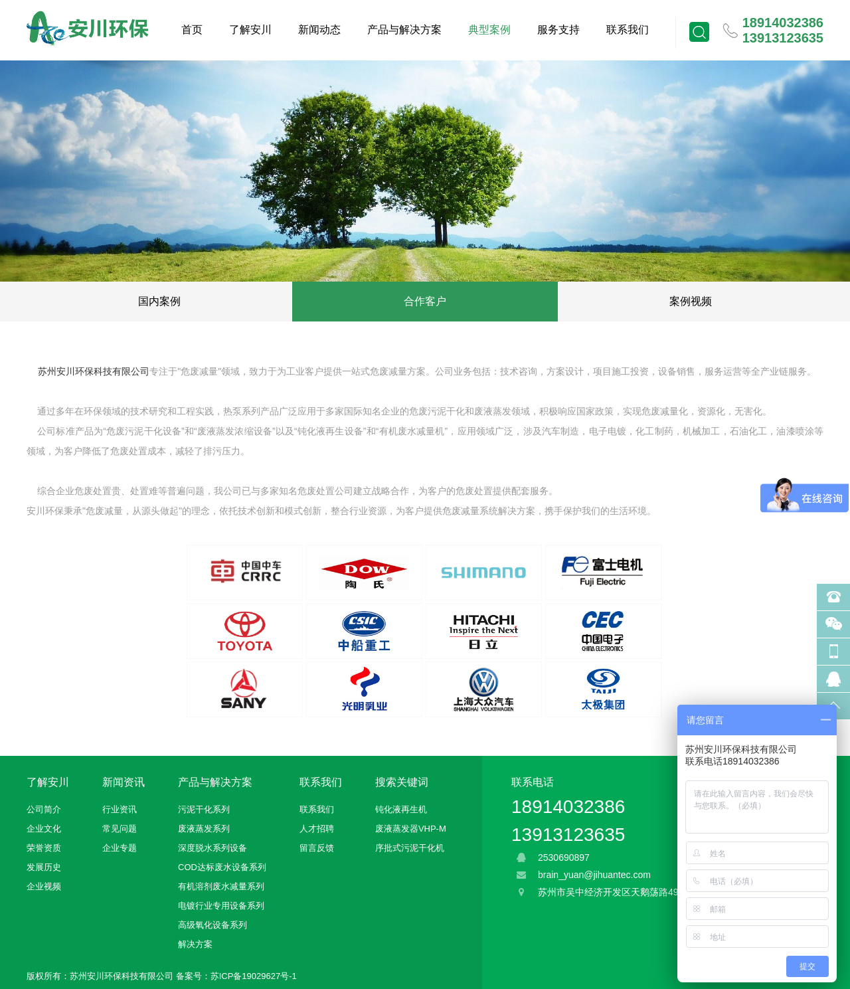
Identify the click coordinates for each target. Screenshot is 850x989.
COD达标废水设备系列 (222, 867)
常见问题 (119, 829)
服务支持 (558, 29)
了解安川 (250, 29)
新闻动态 (319, 29)
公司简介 (44, 809)
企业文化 (44, 829)
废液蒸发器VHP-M (410, 829)
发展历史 (44, 867)
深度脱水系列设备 (212, 848)
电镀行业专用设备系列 (221, 906)
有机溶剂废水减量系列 (221, 886)
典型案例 (489, 29)
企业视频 (44, 886)
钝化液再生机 (401, 809)
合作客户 (425, 301)
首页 (192, 29)
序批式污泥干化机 (409, 848)
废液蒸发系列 (204, 829)
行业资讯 (119, 809)
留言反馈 (316, 848)
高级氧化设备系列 (212, 925)
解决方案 (195, 944)
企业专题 (119, 848)
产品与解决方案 (404, 29)
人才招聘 (316, 829)
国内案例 (159, 301)
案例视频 (690, 301)
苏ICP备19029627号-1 (254, 976)
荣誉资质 (44, 848)
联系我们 (627, 29)
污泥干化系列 (204, 809)
